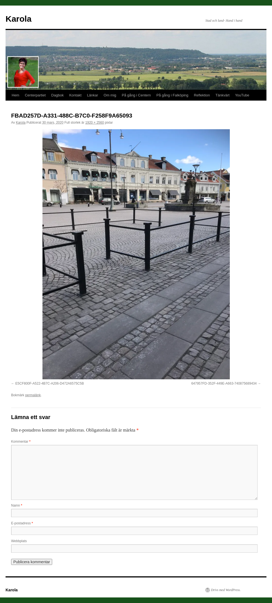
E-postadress (22, 523)
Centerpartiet (35, 95)
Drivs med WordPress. (226, 590)
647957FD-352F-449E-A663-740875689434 (224, 383)
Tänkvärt (222, 95)
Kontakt (75, 95)
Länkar (92, 95)
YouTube (242, 95)
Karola (18, 18)
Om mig (110, 95)
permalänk (33, 395)
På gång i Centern (136, 95)
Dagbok (57, 95)
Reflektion (202, 95)
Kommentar (21, 441)
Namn (16, 505)
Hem (15, 95)
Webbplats (19, 541)
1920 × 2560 (94, 122)
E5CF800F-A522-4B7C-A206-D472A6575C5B (49, 383)
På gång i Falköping (172, 95)
